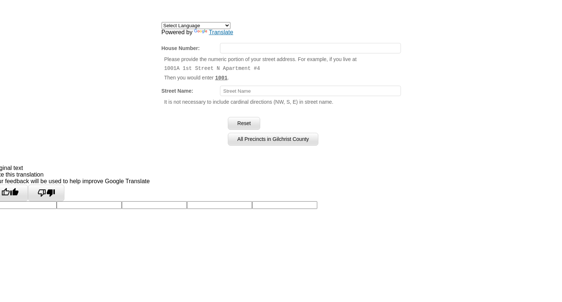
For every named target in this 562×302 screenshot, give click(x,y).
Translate (213, 32)
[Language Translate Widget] (196, 25)
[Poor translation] (46, 192)
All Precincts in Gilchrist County (273, 139)
